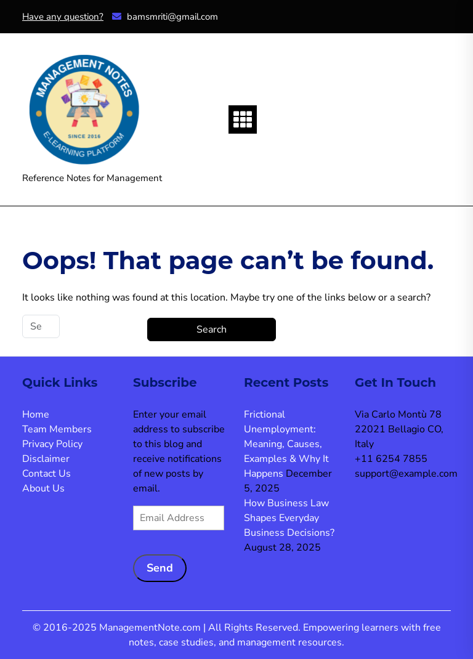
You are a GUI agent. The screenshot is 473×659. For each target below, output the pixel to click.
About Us (43, 488)
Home (35, 414)
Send (160, 567)
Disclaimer (46, 459)
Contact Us (46, 473)
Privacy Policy (52, 444)
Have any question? (62, 16)
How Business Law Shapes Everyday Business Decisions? (289, 518)
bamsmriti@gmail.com (165, 16)
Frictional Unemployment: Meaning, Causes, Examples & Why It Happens (286, 444)
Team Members (57, 429)
